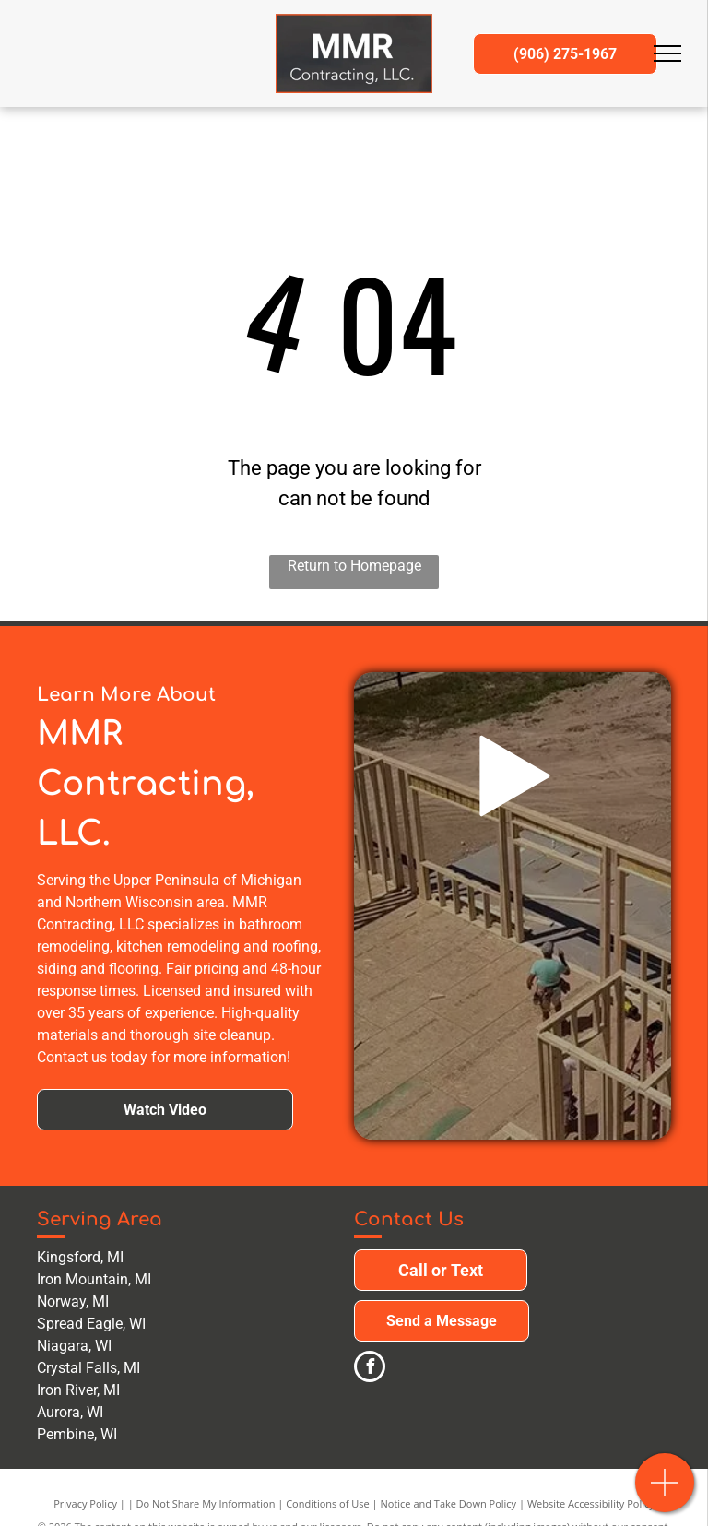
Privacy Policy (85, 1503)
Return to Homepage (354, 565)
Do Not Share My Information (206, 1503)
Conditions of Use (328, 1503)
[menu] (667, 53)
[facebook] (369, 1369)
